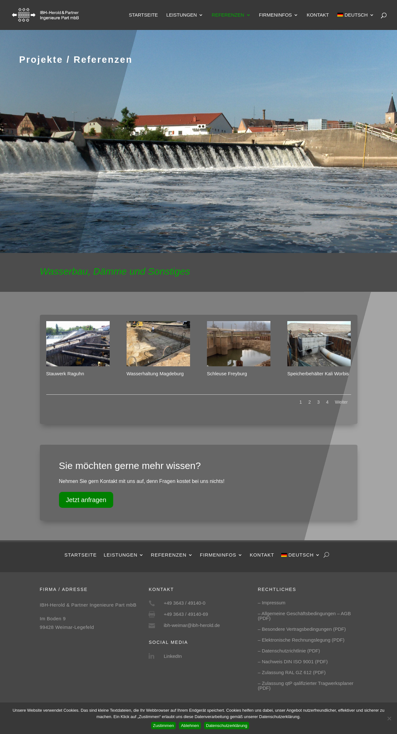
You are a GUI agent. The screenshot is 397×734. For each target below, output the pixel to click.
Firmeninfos (275, 15)
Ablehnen (190, 725)
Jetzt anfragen (86, 499)
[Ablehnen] (389, 718)
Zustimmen (163, 725)
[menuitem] (355, 21)
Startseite (143, 15)
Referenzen (228, 15)
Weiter (341, 402)
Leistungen (181, 15)
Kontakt (318, 15)
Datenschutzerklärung (226, 725)
